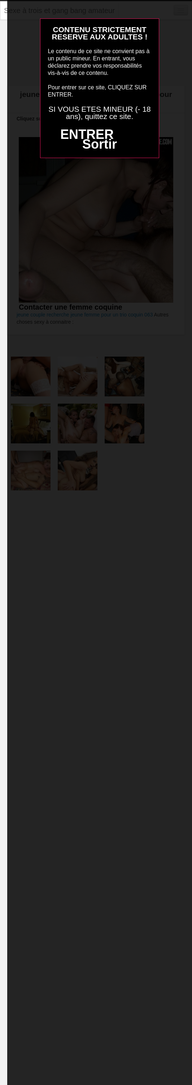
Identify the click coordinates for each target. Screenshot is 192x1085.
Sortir (99, 144)
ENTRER (87, 134)
